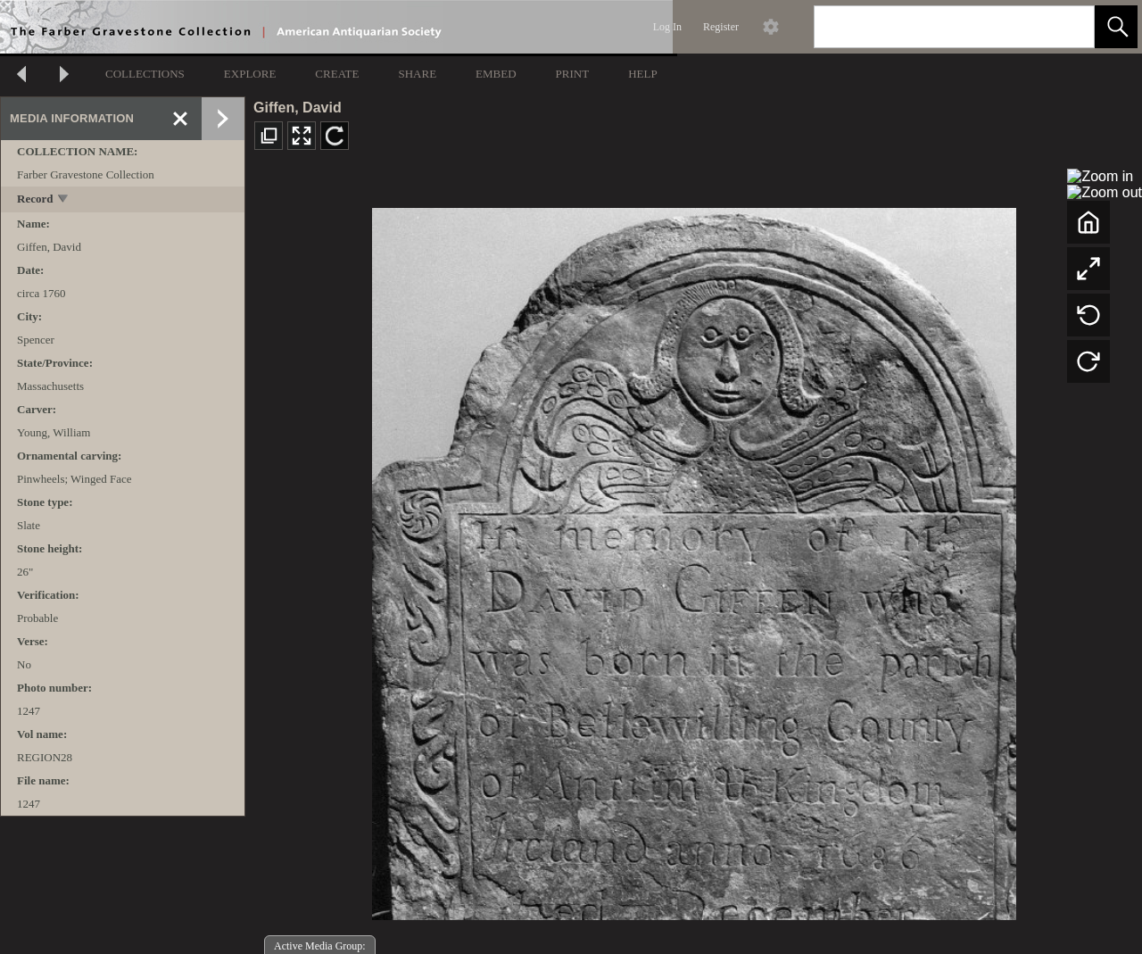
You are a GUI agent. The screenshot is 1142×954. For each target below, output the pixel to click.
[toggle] (63, 200)
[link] (1066, 26)
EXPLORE (250, 73)
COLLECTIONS (145, 73)
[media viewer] (693, 559)
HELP (643, 73)
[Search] (933, 26)
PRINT (573, 73)
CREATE (337, 73)
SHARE (417, 73)
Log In (667, 27)
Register (721, 27)
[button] (1116, 26)
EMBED (496, 73)
